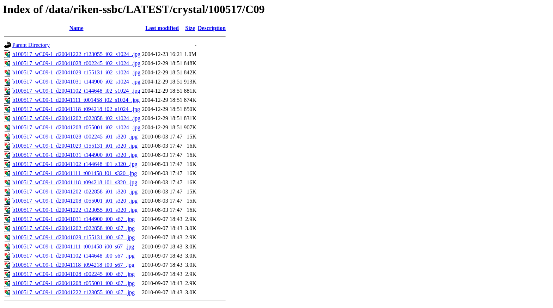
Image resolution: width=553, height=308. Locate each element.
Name (76, 28)
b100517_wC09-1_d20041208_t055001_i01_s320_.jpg (75, 201)
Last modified (162, 28)
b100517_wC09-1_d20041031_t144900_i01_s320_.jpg (75, 155)
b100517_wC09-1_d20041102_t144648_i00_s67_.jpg (73, 256)
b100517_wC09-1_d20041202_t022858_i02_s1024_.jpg (76, 118)
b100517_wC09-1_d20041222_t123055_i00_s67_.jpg (73, 292)
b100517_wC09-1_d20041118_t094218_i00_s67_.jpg (73, 265)
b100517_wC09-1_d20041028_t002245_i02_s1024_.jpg (76, 63)
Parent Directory (31, 45)
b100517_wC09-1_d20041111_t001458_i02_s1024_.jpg (76, 100)
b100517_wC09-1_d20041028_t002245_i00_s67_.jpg (73, 274)
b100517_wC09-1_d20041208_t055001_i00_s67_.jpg (73, 283)
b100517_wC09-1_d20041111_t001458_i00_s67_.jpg (73, 247)
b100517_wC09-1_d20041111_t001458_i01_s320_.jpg (74, 173)
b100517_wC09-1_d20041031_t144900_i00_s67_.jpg (73, 219)
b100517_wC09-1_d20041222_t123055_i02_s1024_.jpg (76, 54)
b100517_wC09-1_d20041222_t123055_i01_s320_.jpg (75, 210)
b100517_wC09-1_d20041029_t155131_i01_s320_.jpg (75, 146)
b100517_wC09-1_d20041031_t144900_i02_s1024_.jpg (76, 82)
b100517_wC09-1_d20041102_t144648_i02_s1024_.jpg (76, 91)
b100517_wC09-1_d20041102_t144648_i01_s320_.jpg (75, 164)
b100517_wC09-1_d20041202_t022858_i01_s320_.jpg (75, 192)
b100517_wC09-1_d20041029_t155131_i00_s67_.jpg (73, 237)
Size (190, 28)
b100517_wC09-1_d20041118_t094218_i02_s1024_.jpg (76, 109)
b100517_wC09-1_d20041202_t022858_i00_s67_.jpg (73, 228)
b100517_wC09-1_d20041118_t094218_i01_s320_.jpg (74, 182)
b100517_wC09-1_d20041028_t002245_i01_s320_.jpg (75, 137)
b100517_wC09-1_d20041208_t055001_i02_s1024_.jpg (76, 127)
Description (212, 28)
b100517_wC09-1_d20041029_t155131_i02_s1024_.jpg (76, 72)
